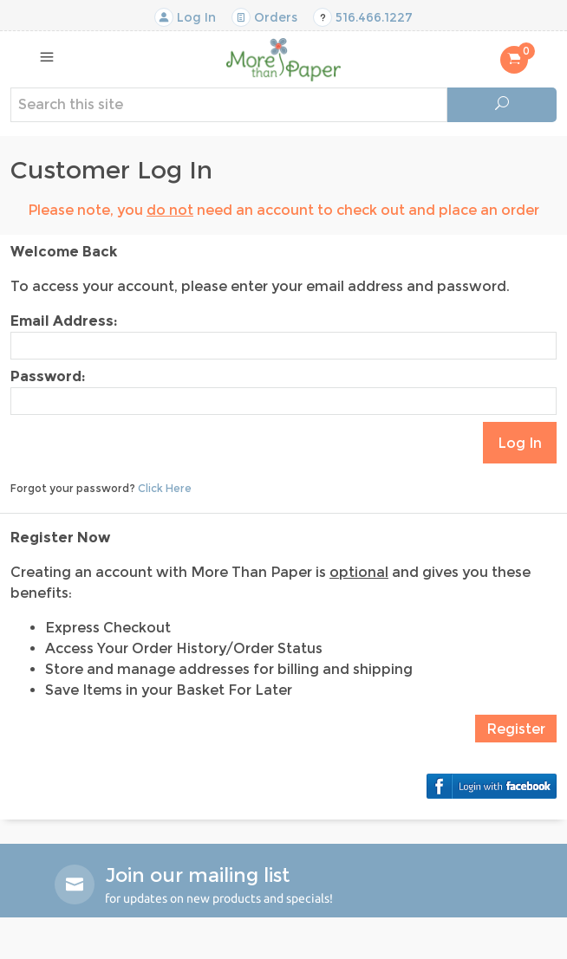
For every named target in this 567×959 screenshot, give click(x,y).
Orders (264, 17)
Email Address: (63, 321)
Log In (185, 17)
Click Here (165, 488)
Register (515, 729)
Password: (47, 376)
